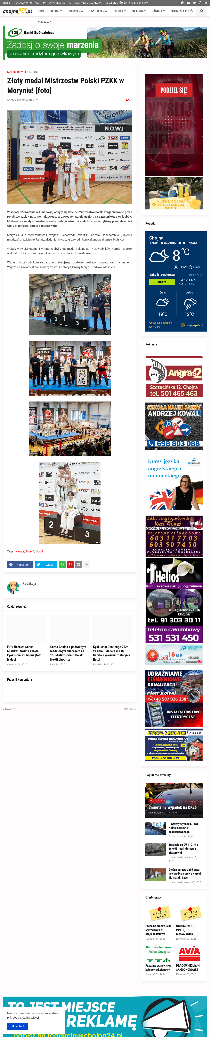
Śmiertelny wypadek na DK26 (172, 807)
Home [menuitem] (41, 11)
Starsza (129, 709)
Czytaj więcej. (31, 1017)
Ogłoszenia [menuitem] (75, 11)
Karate (33, 71)
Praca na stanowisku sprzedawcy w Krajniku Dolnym (158, 930)
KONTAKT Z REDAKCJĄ (88, 2)
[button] (191, 11)
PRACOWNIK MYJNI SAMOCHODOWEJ (188, 968)
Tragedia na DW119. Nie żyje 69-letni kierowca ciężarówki (183, 849)
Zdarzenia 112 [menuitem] (180, 11)
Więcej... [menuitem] (43, 21)
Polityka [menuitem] (137, 11)
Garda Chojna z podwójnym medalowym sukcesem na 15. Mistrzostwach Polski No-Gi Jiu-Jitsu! (68, 653)
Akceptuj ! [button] (17, 1026)
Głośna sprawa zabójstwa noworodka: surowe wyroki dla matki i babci (185, 874)
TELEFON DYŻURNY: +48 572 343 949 (127, 2)
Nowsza (10, 709)
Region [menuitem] (54, 11)
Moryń (30, 551)
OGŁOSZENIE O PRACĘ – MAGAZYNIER (185, 930)
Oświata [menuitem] (157, 11)
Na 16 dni (154, 327)
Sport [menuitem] (119, 11)
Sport (39, 551)
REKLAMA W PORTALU (26, 2)
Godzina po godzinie (160, 322)
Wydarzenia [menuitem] (99, 11)
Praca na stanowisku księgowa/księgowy (158, 968)
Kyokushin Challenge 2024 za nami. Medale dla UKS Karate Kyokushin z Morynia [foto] (111, 653)
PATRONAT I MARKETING (57, 2)
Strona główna (16, 71)
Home (6, 2)
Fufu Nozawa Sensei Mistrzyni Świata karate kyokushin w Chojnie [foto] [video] (24, 653)
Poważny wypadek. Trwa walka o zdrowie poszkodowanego (184, 828)
